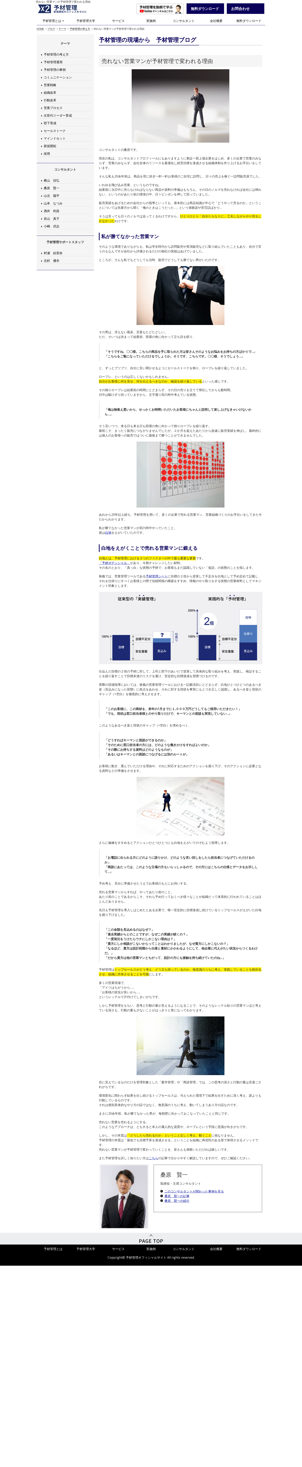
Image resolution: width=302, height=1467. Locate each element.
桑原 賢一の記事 (176, 1196)
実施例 (151, 21)
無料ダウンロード (248, 21)
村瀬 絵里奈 (53, 253)
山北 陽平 (51, 196)
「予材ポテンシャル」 (114, 563)
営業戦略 (50, 85)
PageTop (151, 1239)
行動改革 (50, 100)
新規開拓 (50, 146)
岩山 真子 (51, 218)
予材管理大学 (85, 21)
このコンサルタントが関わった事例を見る (194, 1191)
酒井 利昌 (51, 211)
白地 (108, 532)
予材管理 (67, 8)
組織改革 (50, 92)
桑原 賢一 (51, 188)
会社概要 (216, 21)
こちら (153, 1158)
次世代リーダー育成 (58, 115)
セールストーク (55, 131)
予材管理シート (157, 576)
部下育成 (50, 123)
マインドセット (55, 138)
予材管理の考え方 (56, 54)
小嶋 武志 (51, 226)
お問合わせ (240, 8)
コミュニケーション (58, 77)
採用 (47, 153)
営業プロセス (53, 108)
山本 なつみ (53, 203)
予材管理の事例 (55, 70)
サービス (118, 21)
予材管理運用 (53, 62)
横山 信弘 (51, 180)
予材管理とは (53, 21)
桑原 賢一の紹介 (176, 1201)
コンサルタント (184, 21)
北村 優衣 (51, 260)
